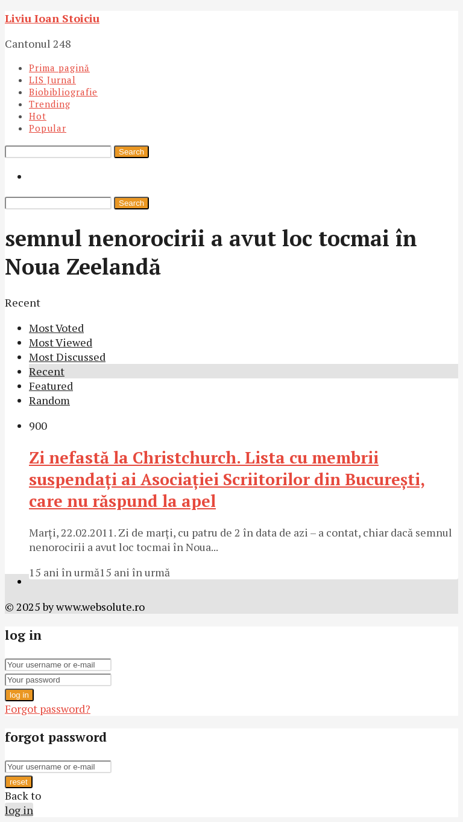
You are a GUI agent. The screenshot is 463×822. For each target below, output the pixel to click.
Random (49, 400)
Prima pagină (59, 68)
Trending (50, 104)
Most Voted (56, 327)
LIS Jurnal (52, 80)
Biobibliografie (63, 92)
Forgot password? (47, 708)
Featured (51, 385)
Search (131, 151)
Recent (47, 371)
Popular (47, 128)
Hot (37, 116)
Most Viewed (60, 342)
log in (19, 694)
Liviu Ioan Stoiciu (52, 18)
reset (19, 781)
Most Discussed (67, 356)
